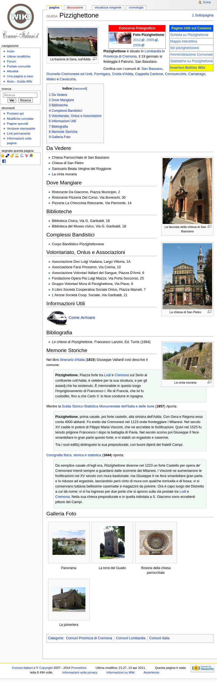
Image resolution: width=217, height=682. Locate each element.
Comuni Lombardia (130, 638)
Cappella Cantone (149, 74)
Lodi (107, 375)
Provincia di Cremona (120, 56)
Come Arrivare (81, 317)
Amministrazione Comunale (191, 54)
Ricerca (6, 88)
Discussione (75, 7)
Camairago (196, 74)
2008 (137, 45)
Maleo (51, 79)
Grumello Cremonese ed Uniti (69, 74)
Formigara (102, 74)
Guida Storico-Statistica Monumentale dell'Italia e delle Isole (108, 406)
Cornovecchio (176, 74)
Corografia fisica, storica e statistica (73, 455)
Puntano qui (15, 113)
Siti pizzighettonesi (184, 48)
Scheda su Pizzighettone (189, 35)
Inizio (10, 51)
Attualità (12, 71)
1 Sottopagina (202, 15)
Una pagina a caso (20, 76)
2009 (150, 40)
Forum (11, 61)
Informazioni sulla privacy (80, 672)
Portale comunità (18, 66)
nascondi (80, 88)
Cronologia (136, 7)
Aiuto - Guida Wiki (19, 81)
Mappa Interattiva (183, 41)
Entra (207, 2)
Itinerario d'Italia (72, 360)
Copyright (46, 667)
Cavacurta (68, 79)
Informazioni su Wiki (121, 672)
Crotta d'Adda (122, 74)
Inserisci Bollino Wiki (187, 68)
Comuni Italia (159, 638)
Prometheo (79, 667)
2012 (137, 40)
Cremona (122, 375)
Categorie (55, 638)
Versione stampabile (21, 128)
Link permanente (18, 133)
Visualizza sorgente (108, 7)
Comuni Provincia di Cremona (89, 638)
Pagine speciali (17, 123)
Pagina (54, 7)
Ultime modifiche (18, 56)
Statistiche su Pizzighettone (191, 61)
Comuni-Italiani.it (23, 667)
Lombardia (153, 51)
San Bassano (151, 69)
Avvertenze (151, 672)
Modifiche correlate (20, 118)
